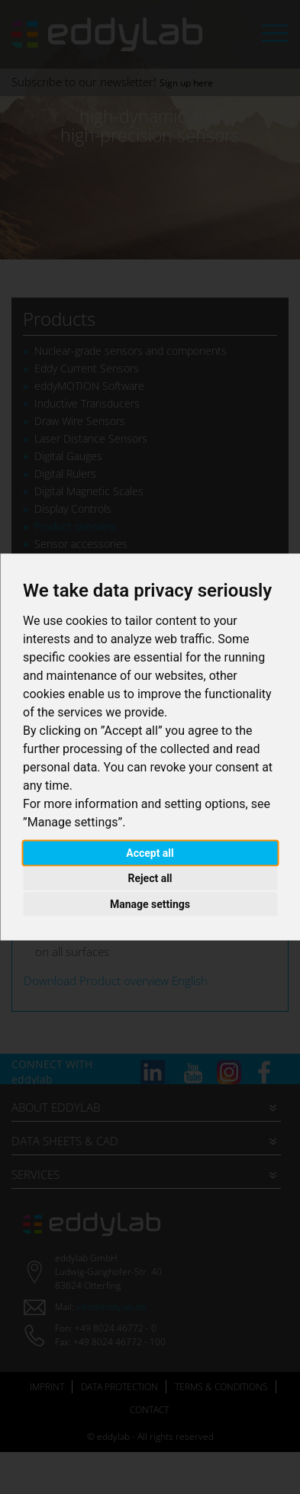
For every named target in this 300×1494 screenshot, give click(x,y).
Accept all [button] (150, 852)
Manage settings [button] (150, 903)
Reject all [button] (149, 878)
